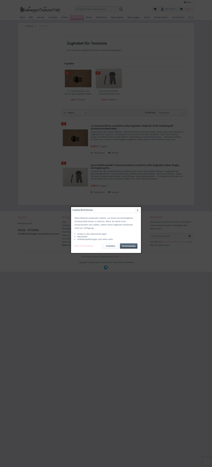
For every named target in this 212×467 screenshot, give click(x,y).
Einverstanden (129, 66)
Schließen (110, 66)
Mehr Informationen (84, 66)
